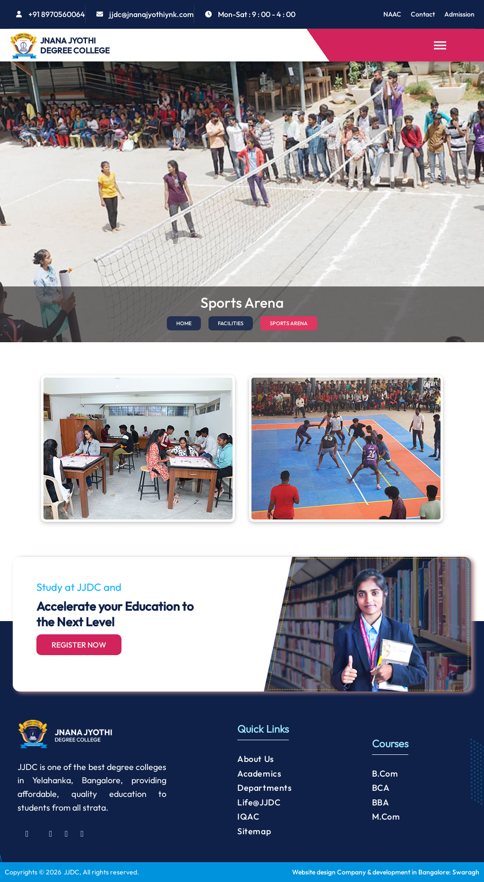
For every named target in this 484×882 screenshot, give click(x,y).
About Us (255, 758)
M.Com (386, 816)
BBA (380, 802)
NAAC (392, 14)
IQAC (248, 816)
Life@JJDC (258, 802)
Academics (259, 773)
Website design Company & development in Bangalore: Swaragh (385, 872)
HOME (183, 323)
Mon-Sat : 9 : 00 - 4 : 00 (256, 14)
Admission (459, 14)
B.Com (385, 773)
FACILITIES (230, 323)
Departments (264, 787)
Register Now (79, 644)
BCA (381, 787)
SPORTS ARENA (289, 323)
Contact (423, 14)
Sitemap (254, 831)
